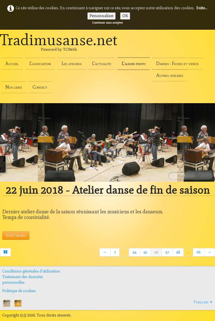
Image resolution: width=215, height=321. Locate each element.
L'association (40, 63)
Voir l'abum (16, 235)
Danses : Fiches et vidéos (177, 63)
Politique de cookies (19, 290)
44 (134, 252)
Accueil (12, 63)
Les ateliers (71, 63)
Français (203, 302)
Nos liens (13, 87)
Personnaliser (101, 15)
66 (198, 252)
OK (125, 15)
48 (178, 252)
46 (156, 252)
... (124, 252)
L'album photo (134, 63)
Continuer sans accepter (107, 22)
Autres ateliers (169, 75)
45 (145, 252)
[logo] (59, 46)
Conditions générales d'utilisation (31, 271)
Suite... (201, 8)
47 (167, 252)
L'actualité (101, 63)
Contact (39, 87)
